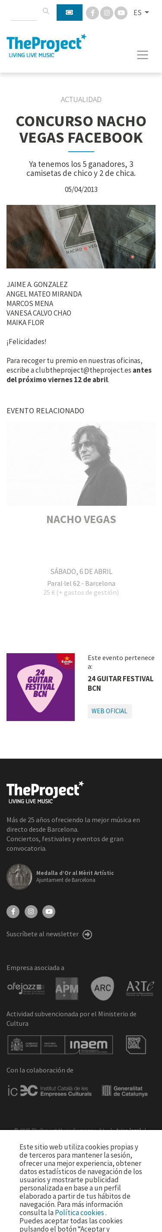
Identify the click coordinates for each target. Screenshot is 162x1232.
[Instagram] (107, 12)
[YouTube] (48, 910)
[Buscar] (46, 11)
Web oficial (109, 711)
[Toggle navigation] (143, 55)
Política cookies (80, 1212)
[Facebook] (93, 12)
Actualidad (81, 99)
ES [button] (138, 12)
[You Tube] (120, 12)
